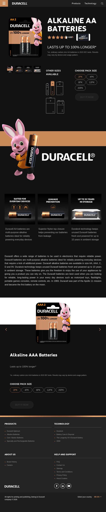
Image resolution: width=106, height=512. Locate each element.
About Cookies (61, 478)
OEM (58, 441)
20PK (80, 88)
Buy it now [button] (86, 97)
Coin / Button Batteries (15, 438)
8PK (80, 82)
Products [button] (76, 3)
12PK (92, 82)
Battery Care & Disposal (65, 434)
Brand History (12, 462)
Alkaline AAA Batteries (33, 355)
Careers (10, 465)
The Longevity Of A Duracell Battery (69, 438)
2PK (80, 77)
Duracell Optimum (13, 431)
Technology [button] (90, 3)
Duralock (59, 431)
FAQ (58, 462)
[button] (10, 69)
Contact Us (60, 465)
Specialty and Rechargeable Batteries (21, 441)
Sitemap (59, 468)
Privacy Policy (61, 475)
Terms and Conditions (64, 472)
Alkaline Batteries (13, 434)
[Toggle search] (102, 3)
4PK (92, 77)
